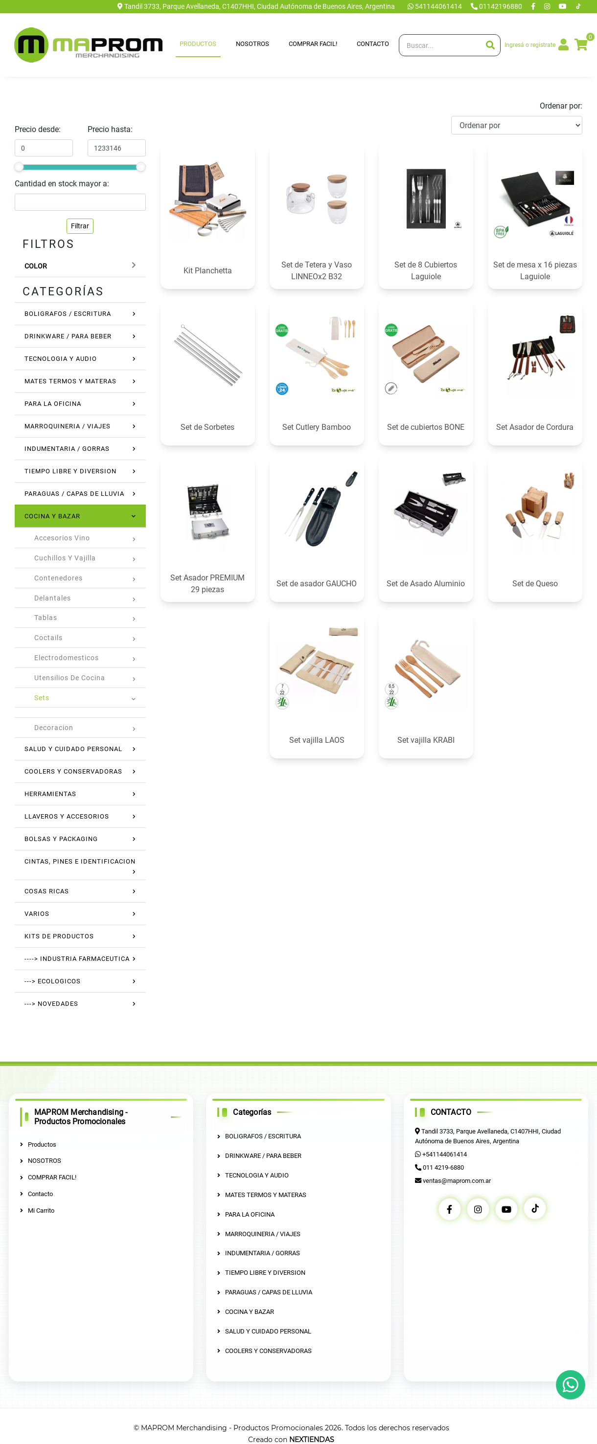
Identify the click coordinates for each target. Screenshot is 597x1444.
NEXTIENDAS (311, 1438)
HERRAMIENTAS (50, 794)
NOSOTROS (252, 43)
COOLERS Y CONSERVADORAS (73, 771)
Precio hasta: (110, 129)
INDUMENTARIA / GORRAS (67, 448)
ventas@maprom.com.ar (457, 1179)
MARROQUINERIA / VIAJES (67, 426)
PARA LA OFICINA (52, 403)
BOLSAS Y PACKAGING (61, 839)
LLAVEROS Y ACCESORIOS (66, 816)
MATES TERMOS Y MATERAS (70, 381)
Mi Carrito (37, 1210)
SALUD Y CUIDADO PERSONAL (73, 749)
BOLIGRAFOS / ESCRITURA (67, 313)
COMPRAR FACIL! (313, 43)
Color (35, 266)
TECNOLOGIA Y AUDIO (60, 358)
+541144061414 (444, 1153)
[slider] (18, 167)
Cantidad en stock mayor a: (62, 183)
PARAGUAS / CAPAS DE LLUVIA (74, 493)
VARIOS (36, 913)
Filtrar (80, 226)
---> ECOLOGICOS (52, 981)
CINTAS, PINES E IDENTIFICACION (80, 861)
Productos (198, 43)
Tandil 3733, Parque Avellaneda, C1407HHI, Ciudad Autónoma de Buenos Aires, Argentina (256, 6)
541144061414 (435, 6)
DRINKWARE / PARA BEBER (68, 336)
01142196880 (497, 6)
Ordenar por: (561, 106)
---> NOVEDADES (51, 1003)
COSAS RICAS (46, 891)
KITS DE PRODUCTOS (59, 936)
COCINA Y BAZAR (52, 516)
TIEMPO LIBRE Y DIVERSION (70, 471)
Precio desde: (38, 129)
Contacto (373, 43)
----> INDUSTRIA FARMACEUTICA (77, 958)
